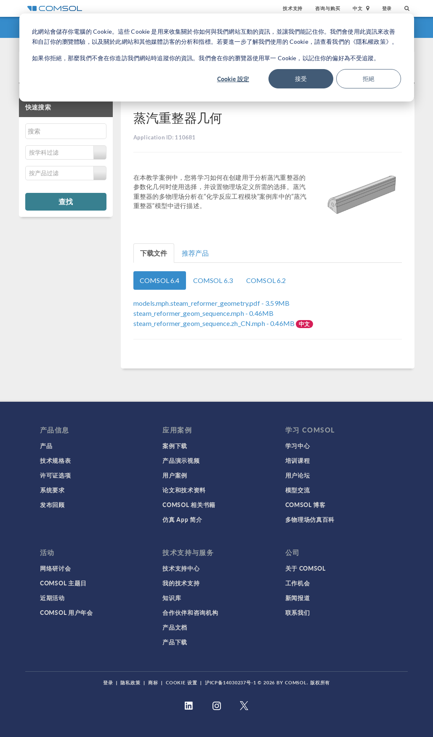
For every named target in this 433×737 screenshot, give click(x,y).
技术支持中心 (180, 568)
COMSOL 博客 (305, 504)
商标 (153, 682)
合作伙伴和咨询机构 (190, 612)
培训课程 (297, 460)
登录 (387, 8)
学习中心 (297, 445)
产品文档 (174, 627)
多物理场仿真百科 (310, 519)
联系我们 (297, 612)
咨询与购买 (327, 8)
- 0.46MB (203, 313)
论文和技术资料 (184, 490)
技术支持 (293, 8)
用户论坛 (297, 475)
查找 (65, 201)
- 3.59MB (211, 303)
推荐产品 (195, 253)
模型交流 (297, 490)
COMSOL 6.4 (160, 280)
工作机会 (297, 583)
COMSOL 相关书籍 (188, 504)
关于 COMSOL (305, 568)
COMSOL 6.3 (213, 280)
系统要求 (52, 490)
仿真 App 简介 (182, 519)
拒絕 (369, 78)
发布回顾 (52, 504)
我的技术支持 (180, 583)
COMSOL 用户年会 (66, 612)
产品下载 (174, 642)
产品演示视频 (180, 460)
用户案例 (174, 475)
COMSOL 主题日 (63, 583)
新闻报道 (297, 597)
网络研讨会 (55, 568)
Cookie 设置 (181, 682)
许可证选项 (55, 475)
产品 (46, 445)
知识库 (171, 597)
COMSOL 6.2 (266, 280)
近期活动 (52, 597)
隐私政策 (130, 682)
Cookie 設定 (233, 79)
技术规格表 (55, 460)
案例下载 (174, 445)
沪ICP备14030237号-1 (230, 682)
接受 (301, 78)
